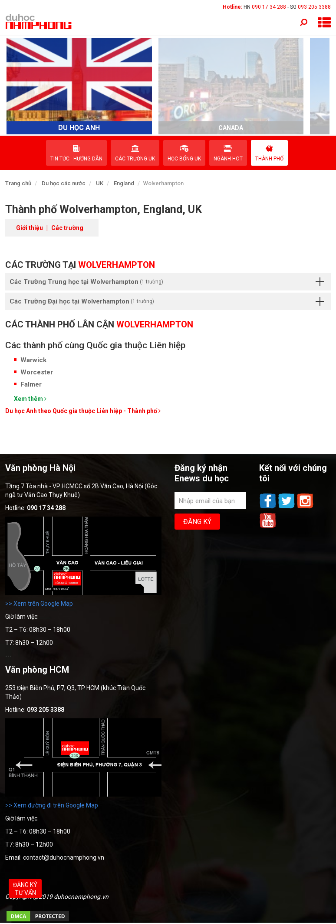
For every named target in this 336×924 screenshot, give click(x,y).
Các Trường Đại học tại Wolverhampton (167, 301)
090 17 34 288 (269, 7)
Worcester (36, 372)
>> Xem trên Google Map (39, 603)
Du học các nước (64, 183)
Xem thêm (30, 398)
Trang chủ (18, 183)
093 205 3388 (314, 7)
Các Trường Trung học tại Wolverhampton (167, 281)
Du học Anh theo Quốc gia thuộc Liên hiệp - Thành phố (83, 410)
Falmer (31, 384)
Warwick (33, 360)
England (124, 183)
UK (99, 183)
